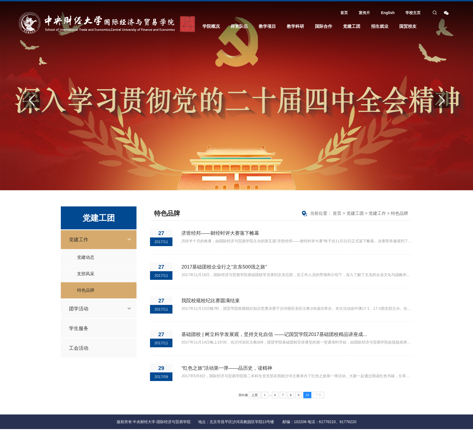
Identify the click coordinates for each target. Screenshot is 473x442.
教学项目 (267, 26)
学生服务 (78, 328)
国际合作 (323, 26)
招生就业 (379, 26)
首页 (344, 13)
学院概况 (211, 26)
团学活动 (78, 308)
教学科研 (295, 26)
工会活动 (78, 348)
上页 (254, 395)
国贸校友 (408, 26)
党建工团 (351, 26)
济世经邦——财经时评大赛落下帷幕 (220, 233)
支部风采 (85, 273)
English (388, 13)
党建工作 (78, 239)
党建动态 (85, 257)
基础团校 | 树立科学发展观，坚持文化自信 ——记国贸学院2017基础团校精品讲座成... (274, 334)
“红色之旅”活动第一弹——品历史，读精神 (226, 368)
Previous (32, 100)
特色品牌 (85, 290)
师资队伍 (239, 26)
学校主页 (413, 13)
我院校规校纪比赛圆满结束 (210, 300)
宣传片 (364, 13)
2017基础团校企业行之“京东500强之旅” (224, 267)
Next (441, 100)
